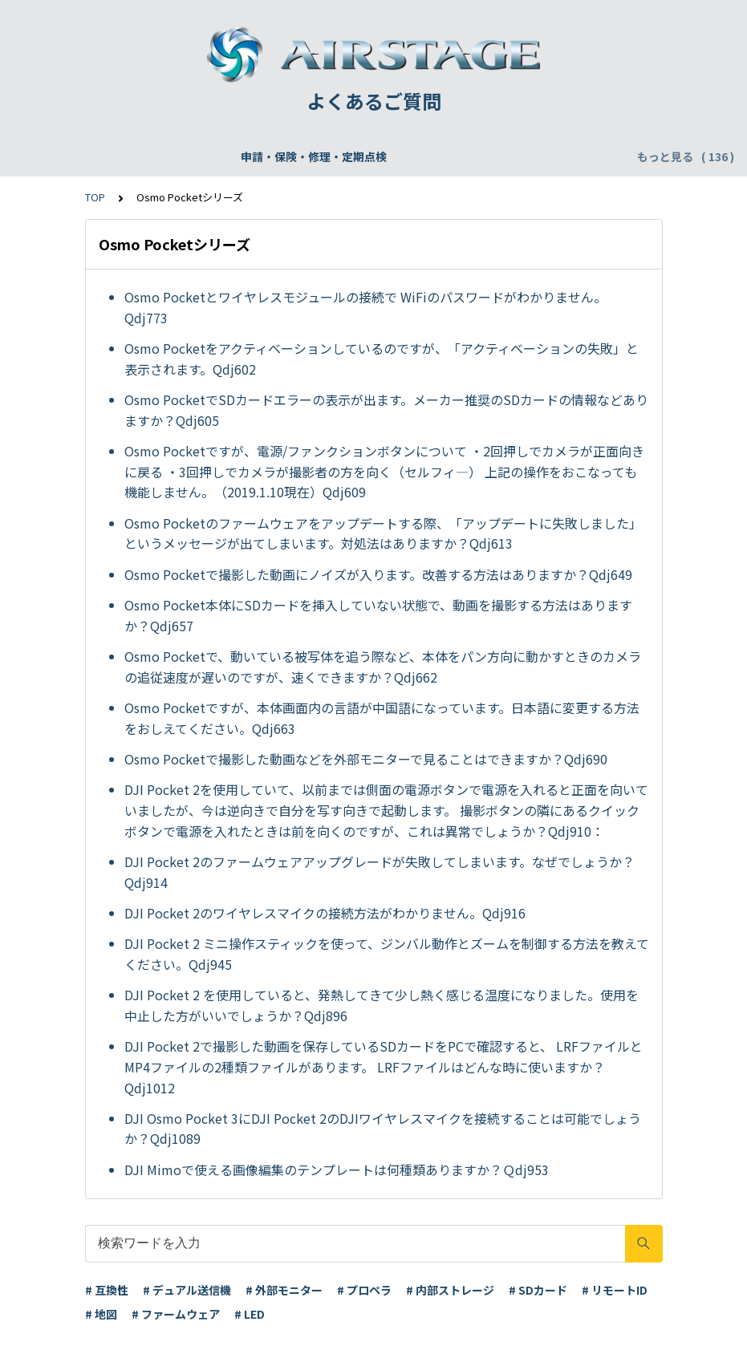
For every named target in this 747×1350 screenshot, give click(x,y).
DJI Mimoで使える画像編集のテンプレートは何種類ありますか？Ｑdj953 (336, 1169)
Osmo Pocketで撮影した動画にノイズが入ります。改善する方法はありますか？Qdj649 (378, 574)
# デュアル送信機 (187, 1290)
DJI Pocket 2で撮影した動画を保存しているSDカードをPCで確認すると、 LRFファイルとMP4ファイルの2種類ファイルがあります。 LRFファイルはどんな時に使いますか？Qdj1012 (383, 1066)
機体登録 (221, 156)
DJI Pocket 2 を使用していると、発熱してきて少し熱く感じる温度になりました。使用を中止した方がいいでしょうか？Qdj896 (381, 1005)
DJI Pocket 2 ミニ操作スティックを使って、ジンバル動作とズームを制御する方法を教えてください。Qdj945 (386, 954)
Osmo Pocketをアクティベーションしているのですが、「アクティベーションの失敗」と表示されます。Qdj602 (381, 359)
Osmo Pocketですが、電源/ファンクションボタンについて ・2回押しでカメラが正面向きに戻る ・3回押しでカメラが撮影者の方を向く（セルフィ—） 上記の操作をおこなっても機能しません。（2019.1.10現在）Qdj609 (384, 471)
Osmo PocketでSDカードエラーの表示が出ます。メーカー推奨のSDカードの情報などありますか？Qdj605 (386, 410)
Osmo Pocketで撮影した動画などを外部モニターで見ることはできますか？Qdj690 (365, 758)
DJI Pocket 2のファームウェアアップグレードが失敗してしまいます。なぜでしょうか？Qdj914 (379, 872)
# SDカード (538, 1290)
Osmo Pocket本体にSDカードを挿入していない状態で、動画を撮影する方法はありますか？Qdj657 (378, 615)
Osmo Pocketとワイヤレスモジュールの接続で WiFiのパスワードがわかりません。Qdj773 (365, 307)
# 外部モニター (284, 1290)
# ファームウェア (176, 1314)
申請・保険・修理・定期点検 (103, 156)
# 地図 (101, 1314)
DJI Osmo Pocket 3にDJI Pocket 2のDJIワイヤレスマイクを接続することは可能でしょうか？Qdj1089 (382, 1129)
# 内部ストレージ (450, 1290)
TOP (95, 197)
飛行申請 (288, 156)
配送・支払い (564, 156)
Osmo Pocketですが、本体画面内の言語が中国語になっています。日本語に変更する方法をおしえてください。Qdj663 (381, 718)
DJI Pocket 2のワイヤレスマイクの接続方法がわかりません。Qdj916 (325, 912)
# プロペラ (364, 1290)
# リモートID (615, 1290)
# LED (249, 1314)
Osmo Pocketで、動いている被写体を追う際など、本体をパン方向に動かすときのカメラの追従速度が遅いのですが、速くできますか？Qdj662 (382, 667)
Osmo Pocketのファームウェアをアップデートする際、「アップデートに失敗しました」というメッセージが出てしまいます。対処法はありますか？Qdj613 (383, 533)
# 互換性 (106, 1290)
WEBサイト (478, 156)
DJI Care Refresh (380, 156)
